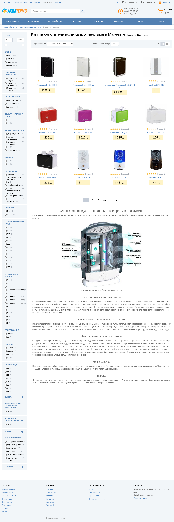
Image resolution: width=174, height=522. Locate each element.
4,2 (8, 280)
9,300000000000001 (15, 297)
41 (8, 382)
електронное (12, 104)
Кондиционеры (8, 489)
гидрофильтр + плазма (13, 459)
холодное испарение (11, 143)
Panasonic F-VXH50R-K (47, 85)
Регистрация (94, 493)
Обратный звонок (96, 499)
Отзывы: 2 (161, 174)
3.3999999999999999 (15, 300)
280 (8, 264)
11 (8, 368)
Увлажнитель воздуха (12, 79)
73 (8, 391)
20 (8, 375)
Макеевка (57, 2)
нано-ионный (12, 150)
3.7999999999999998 (15, 290)
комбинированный (14, 455)
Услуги (5, 508)
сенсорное (11, 107)
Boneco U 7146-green (119, 132)
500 (8, 254)
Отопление (7, 499)
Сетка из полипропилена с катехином (14, 177)
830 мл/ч (10, 348)
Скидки (37, 2)
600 (8, 250)
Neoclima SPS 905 (156, 85)
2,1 (8, 306)
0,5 (8, 287)
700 (8, 231)
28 (8, 378)
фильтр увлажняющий (12, 200)
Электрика (6, 505)
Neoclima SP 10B (155, 178)
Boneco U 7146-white (156, 132)
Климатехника (16, 27)
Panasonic (11, 65)
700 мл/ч (10, 351)
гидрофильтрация (14, 445)
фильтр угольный (14, 196)
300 (8, 244)
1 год (9, 211)
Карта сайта (51, 505)
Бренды (18, 2)
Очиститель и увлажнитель (12, 84)
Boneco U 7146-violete (83, 132)
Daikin (9, 59)
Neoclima (10, 62)
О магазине (7, 2)
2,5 (8, 313)
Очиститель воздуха (11, 89)
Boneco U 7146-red (47, 132)
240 (8, 234)
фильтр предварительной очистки (14, 191)
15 (8, 372)
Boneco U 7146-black (47, 178)
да (8, 120)
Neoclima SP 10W (83, 178)
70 (8, 388)
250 (8, 247)
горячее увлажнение (12, 138)
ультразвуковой (13, 134)
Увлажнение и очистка (32, 27)
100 (8, 237)
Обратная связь (140, 498)
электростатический (15, 442)
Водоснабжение (9, 496)
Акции (4, 511)
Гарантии (28, 2)
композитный (12, 448)
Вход (91, 489)
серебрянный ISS (14, 185)
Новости (49, 496)
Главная (5, 27)
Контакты (50, 502)
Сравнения (94, 496)
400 (8, 267)
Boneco (10, 55)
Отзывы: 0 (52, 81)
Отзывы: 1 (89, 81)
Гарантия (50, 499)
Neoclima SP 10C (119, 178)
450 (8, 260)
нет (8, 123)
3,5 (8, 283)
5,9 (8, 293)
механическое (12, 100)
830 (8, 227)
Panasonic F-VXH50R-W (83, 85)
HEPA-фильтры (13, 451)
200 (8, 241)
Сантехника (7, 502)
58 (8, 385)
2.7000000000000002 (15, 303)
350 (8, 257)
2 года (9, 215)
